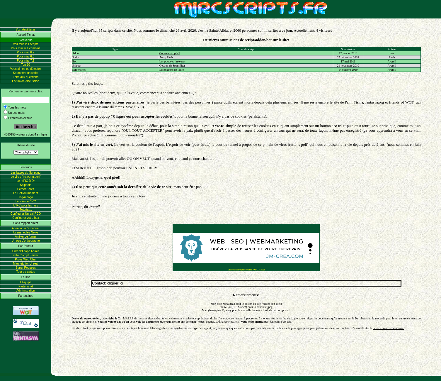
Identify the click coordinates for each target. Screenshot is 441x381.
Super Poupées (26, 267)
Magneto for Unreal (25, 263)
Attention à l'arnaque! (25, 228)
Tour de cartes (25, 271)
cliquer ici (115, 283)
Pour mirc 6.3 (25, 56)
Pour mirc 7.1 (25, 60)
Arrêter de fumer (25, 236)
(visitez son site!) (271, 303)
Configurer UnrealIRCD (26, 213)
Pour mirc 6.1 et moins (25, 48)
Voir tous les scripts (25, 44)
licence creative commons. (388, 328)
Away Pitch (166, 57)
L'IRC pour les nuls (25, 205)
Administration (25, 290)
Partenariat (25, 286)
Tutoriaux (26, 209)
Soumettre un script (25, 72)
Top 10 (25, 64)
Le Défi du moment (25, 193)
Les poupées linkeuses (172, 61)
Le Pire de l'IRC (26, 201)
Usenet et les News (25, 232)
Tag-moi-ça (25, 197)
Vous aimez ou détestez (25, 68)
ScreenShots (25, 189)
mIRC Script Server (25, 255)
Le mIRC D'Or (25, 180)
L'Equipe (25, 282)
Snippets (25, 185)
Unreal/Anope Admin (25, 251)
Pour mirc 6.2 (25, 52)
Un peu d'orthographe (25, 240)
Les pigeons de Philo (171, 69)
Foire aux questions (25, 77)
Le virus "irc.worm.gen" (25, 176)
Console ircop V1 (169, 53)
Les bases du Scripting (25, 172)
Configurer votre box (25, 217)
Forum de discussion (25, 81)
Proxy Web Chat (25, 259)
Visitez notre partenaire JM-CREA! (246, 269)
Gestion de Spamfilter (172, 65)
